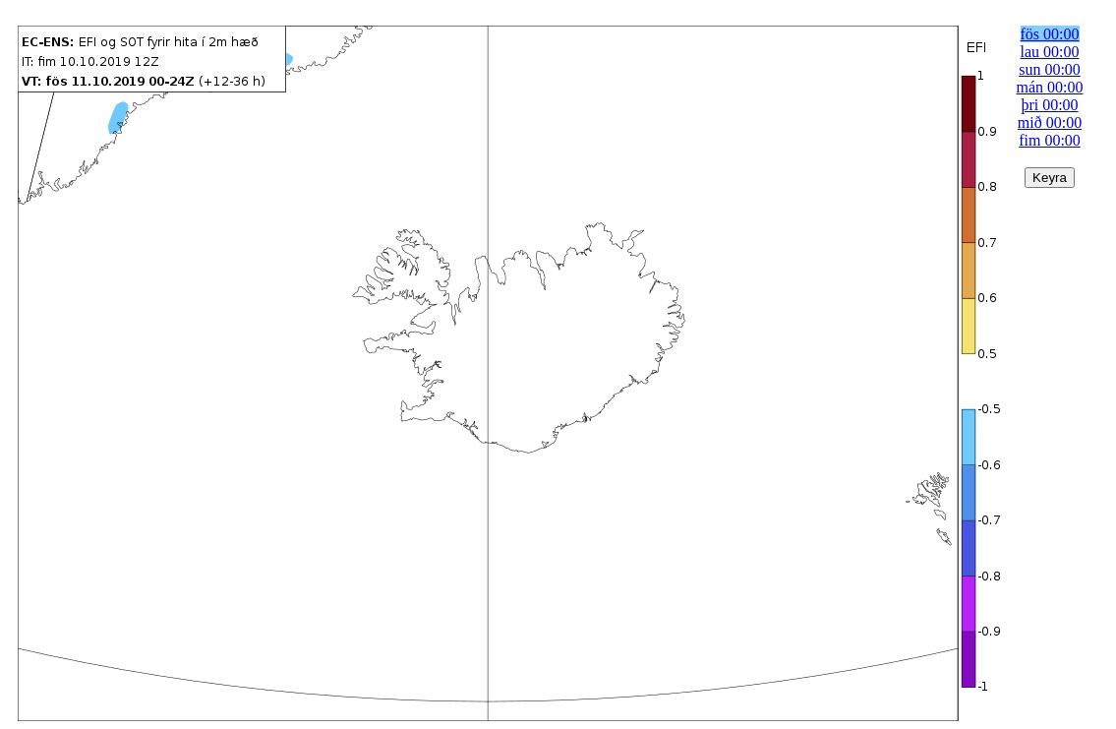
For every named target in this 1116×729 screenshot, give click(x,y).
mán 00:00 (1050, 87)
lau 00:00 (1050, 51)
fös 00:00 (1050, 34)
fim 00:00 (1050, 140)
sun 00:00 (1050, 69)
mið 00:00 (1050, 122)
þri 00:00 (1049, 104)
